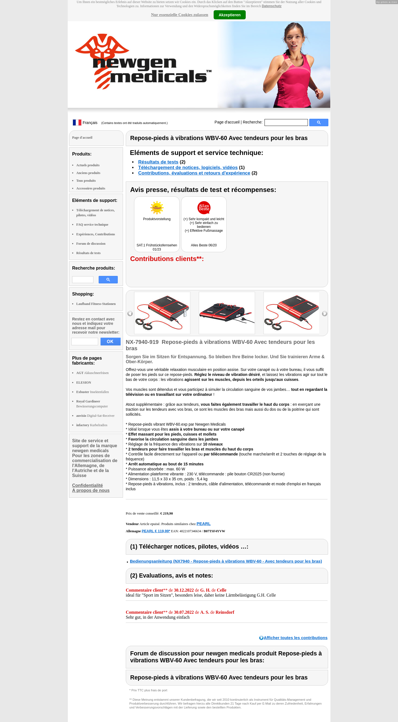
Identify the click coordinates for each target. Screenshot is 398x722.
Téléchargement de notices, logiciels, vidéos (188, 167)
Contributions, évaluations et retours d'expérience (194, 173)
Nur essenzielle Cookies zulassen (179, 14)
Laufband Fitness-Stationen (96, 304)
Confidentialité (87, 485)
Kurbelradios (91, 425)
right (324, 313)
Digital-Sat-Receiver (95, 416)
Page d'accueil (227, 122)
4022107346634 (190, 531)
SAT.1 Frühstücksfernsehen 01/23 (157, 247)
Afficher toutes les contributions (296, 637)
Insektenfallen (92, 392)
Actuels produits (88, 165)
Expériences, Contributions (95, 234)
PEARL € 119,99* (156, 531)
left (130, 313)
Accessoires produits (90, 188)
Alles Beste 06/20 (204, 245)
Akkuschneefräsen (92, 373)
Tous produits (86, 181)
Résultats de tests (88, 253)
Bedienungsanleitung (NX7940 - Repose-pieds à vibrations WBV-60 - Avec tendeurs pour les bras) (226, 561)
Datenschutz (271, 6)
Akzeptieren (229, 14)
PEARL (204, 523)
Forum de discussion (90, 244)
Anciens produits (88, 173)
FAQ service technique (92, 224)
